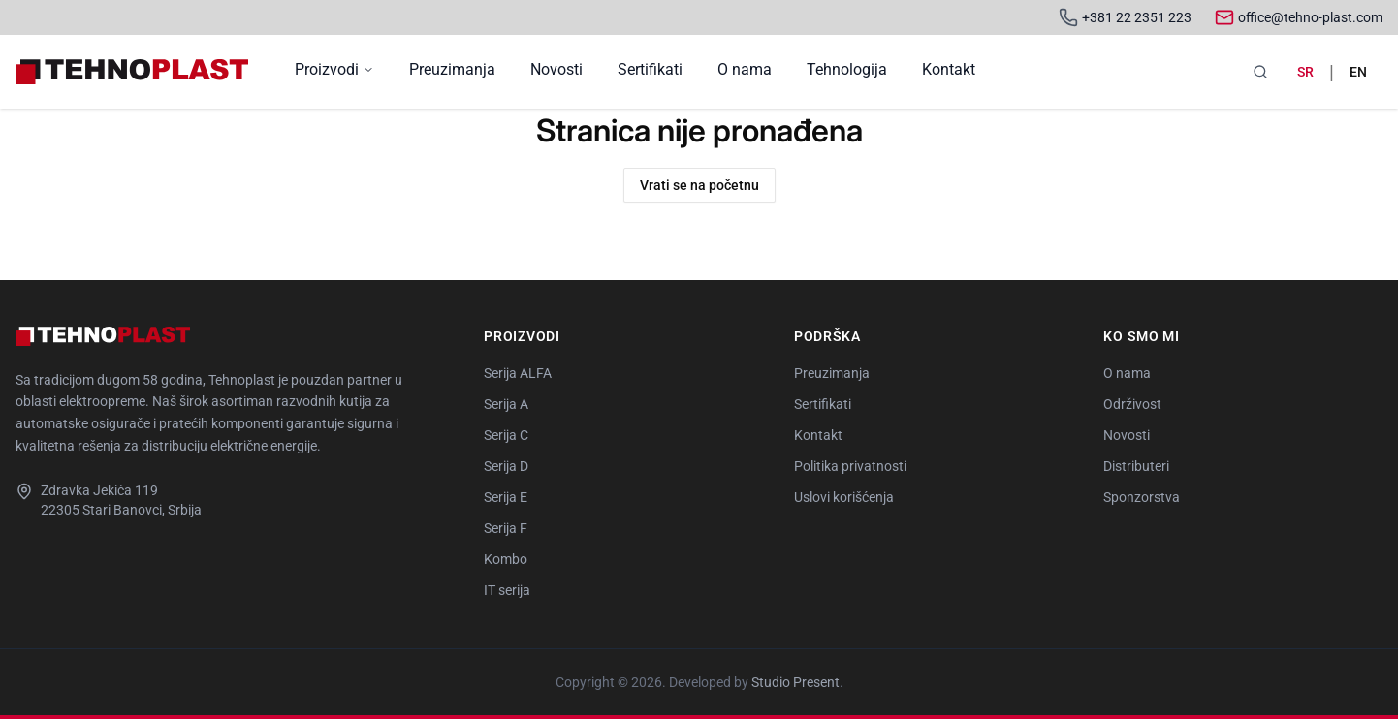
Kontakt (948, 69)
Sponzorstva (1141, 497)
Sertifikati (650, 69)
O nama (744, 69)
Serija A (506, 404)
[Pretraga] (1260, 71)
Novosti (556, 69)
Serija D (506, 466)
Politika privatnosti (850, 466)
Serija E (505, 497)
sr (1305, 71)
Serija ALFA (518, 373)
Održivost (1132, 404)
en (1358, 71)
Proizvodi (334, 69)
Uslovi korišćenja (844, 497)
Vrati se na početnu (699, 185)
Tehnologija (847, 69)
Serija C (506, 435)
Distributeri (1136, 466)
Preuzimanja (452, 69)
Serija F (505, 528)
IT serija (507, 590)
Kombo (505, 559)
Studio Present (795, 682)
